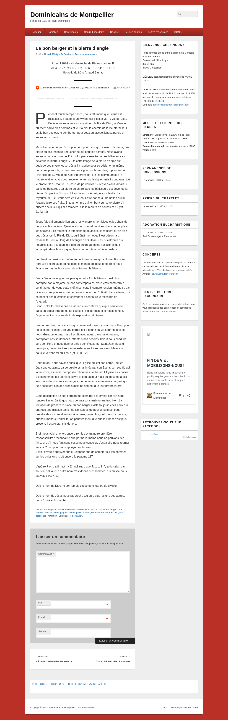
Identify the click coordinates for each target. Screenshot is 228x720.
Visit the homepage (189, 437)
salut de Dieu (111, 512)
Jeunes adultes (133, 32)
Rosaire (114, 32)
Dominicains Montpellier (45, 98)
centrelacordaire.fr (169, 311)
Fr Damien (66, 54)
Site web (42, 631)
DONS (178, 32)
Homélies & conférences (74, 509)
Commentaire (46, 554)
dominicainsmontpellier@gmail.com (170, 104)
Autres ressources (158, 32)
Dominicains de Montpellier (72, 14)
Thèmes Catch (190, 707)
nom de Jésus (52, 512)
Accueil (37, 32)
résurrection (97, 512)
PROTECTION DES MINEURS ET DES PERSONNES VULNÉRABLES (69, 684)
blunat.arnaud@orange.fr (165, 273)
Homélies (53, 32)
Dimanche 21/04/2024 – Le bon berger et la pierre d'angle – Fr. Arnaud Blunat (86, 98)
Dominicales (71, 32)
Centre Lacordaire (94, 32)
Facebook (154, 434)
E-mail (41, 617)
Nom (40, 602)
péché (72, 512)
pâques (64, 512)
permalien (77, 516)
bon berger (111, 509)
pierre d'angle (83, 512)
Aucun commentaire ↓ (86, 54)
